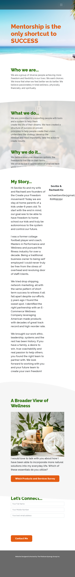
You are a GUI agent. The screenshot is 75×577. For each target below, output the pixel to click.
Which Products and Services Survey (35, 478)
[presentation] (27, 526)
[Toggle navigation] (61, 5)
